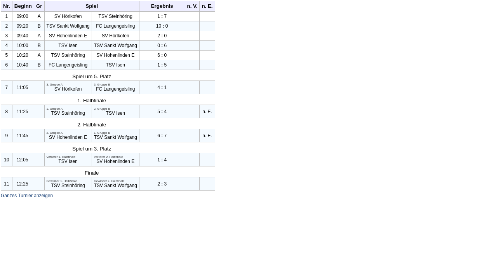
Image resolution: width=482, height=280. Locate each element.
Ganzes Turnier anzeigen (27, 195)
